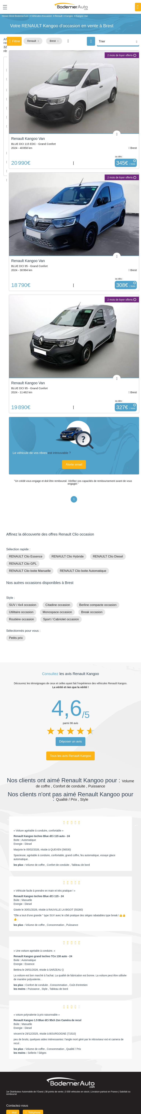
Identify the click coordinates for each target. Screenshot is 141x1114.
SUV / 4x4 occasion (22, 604)
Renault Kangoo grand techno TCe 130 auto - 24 (43, 955)
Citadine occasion (57, 604)
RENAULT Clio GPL (23, 563)
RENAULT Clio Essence (25, 555)
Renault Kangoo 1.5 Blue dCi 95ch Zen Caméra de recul (47, 1019)
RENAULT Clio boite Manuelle (30, 570)
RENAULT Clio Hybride (68, 555)
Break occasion (91, 611)
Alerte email (74, 464)
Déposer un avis (70, 740)
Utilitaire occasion (21, 611)
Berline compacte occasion (98, 604)
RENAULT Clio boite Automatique (83, 570)
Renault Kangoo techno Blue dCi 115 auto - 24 (42, 835)
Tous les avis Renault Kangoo (70, 755)
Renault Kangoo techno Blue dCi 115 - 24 (39, 895)
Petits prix (16, 637)
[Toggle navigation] (3, 7)
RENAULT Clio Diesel (108, 555)
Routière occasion (21, 618)
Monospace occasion (57, 611)
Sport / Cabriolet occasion (61, 618)
